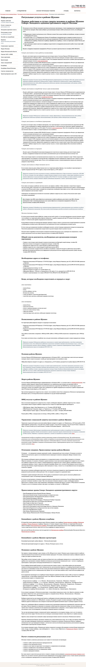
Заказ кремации (5, 57)
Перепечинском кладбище (28, 531)
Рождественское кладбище (70, 522)
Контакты (77, 10)
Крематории (4, 60)
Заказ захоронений (6, 62)
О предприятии (21, 10)
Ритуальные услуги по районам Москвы (8, 14)
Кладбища (4, 65)
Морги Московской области (9, 51)
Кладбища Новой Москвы (8, 68)
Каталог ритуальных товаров (45, 10)
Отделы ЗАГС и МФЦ (7, 54)
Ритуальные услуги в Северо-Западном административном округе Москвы (33, 14)
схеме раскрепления (42, 61)
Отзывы (66, 10)
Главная (7, 10)
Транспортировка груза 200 (9, 74)
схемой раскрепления (47, 97)
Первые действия (9, 21)
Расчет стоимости (9, 26)
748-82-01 (78, 6)
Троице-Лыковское (33, 524)
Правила (9, 41)
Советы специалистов (7, 71)
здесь (73, 433)
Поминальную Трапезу (72, 629)
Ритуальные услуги (9, 33)
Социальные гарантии (7, 46)
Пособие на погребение (7, 37)
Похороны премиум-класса (9, 29)
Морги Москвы (5, 49)
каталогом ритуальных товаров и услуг (75, 654)
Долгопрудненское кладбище (39, 525)
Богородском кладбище (58, 530)
